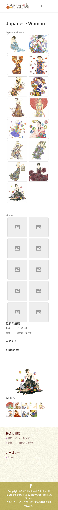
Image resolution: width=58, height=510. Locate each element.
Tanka (11, 457)
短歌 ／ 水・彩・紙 (17, 328)
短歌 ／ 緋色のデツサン (19, 332)
